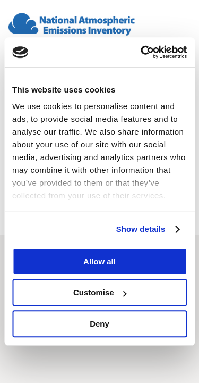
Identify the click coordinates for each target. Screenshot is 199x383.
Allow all (99, 261)
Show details (141, 229)
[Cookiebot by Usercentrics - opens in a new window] (142, 52)
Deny (99, 323)
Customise (100, 292)
